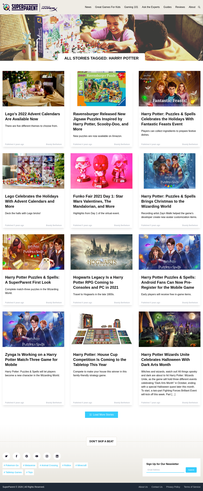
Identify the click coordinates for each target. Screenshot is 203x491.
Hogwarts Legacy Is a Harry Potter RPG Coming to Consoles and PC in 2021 (98, 282)
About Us (143, 487)
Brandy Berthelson (54, 144)
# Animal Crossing (49, 465)
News (88, 7)
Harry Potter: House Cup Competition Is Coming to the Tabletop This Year (99, 359)
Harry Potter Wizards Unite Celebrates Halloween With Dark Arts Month (165, 359)
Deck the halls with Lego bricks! (23, 213)
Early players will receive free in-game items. (166, 294)
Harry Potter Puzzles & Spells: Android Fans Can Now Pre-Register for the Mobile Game (168, 282)
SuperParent (9, 487)
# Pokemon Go (11, 465)
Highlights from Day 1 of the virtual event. (96, 213)
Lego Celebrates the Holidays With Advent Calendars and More (31, 201)
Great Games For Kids (108, 7)
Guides (168, 7)
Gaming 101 (131, 7)
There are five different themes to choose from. (31, 126)
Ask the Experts (151, 7)
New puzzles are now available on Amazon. (97, 136)
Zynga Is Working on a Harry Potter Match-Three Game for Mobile (31, 359)
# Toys (29, 472)
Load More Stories (101, 414)
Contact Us (156, 487)
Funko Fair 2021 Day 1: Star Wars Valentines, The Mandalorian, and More (98, 201)
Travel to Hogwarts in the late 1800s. (93, 294)
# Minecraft (80, 465)
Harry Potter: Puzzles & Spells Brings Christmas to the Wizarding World (168, 201)
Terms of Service (192, 487)
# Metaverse (29, 465)
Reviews (180, 7)
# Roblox (66, 465)
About (192, 7)
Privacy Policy (173, 487)
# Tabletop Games (13, 472)
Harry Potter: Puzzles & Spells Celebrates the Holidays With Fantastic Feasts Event (168, 119)
